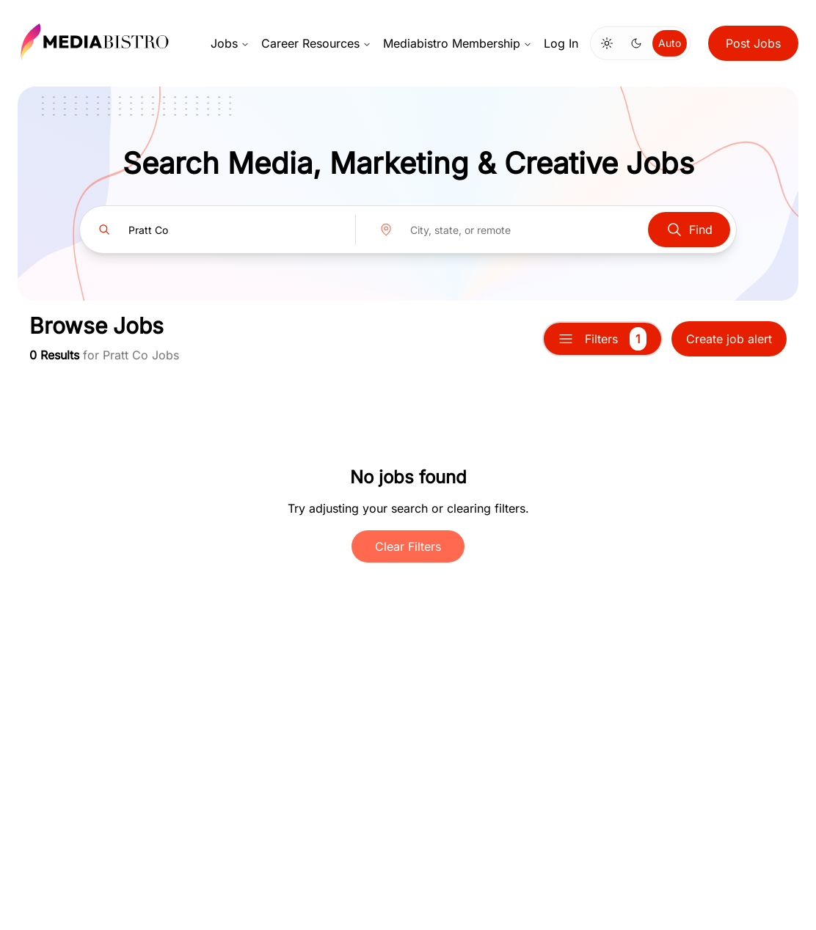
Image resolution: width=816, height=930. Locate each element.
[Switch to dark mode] (636, 43)
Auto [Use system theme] (669, 43)
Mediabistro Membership (457, 43)
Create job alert (729, 339)
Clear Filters (408, 546)
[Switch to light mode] (607, 43)
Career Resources (316, 43)
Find (689, 229)
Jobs (230, 43)
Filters (602, 339)
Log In (561, 43)
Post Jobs (753, 43)
